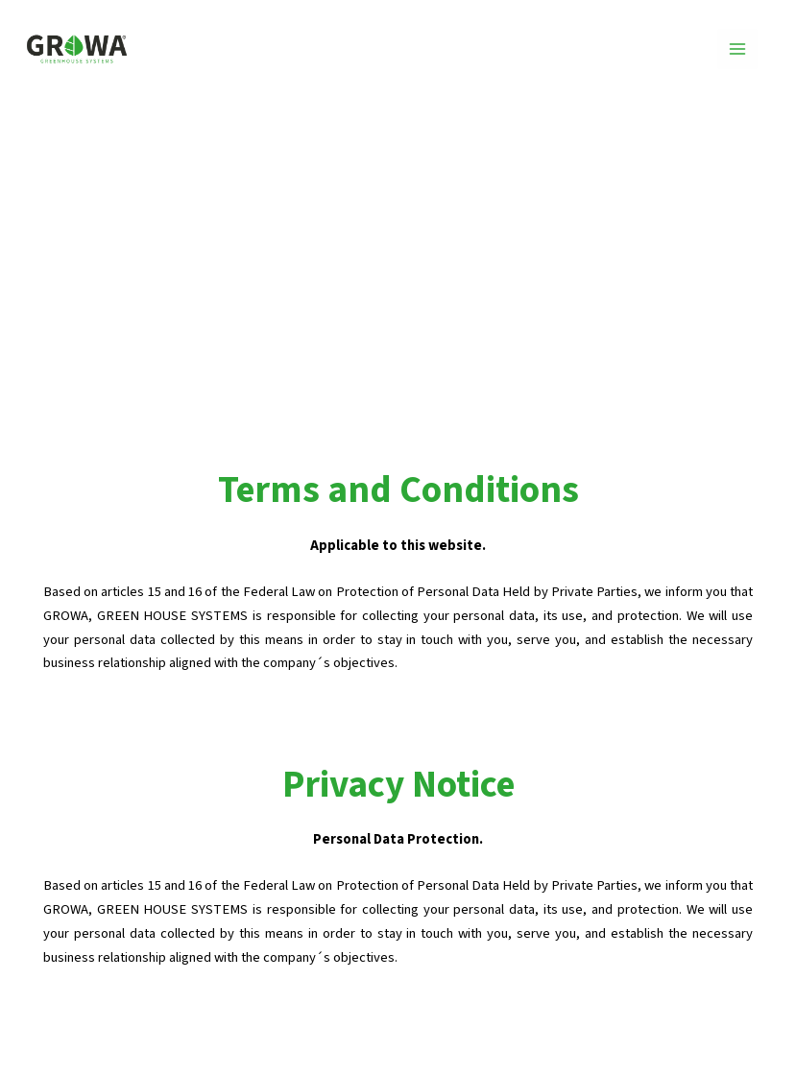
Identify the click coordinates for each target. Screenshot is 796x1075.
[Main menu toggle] (737, 49)
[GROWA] (76, 49)
